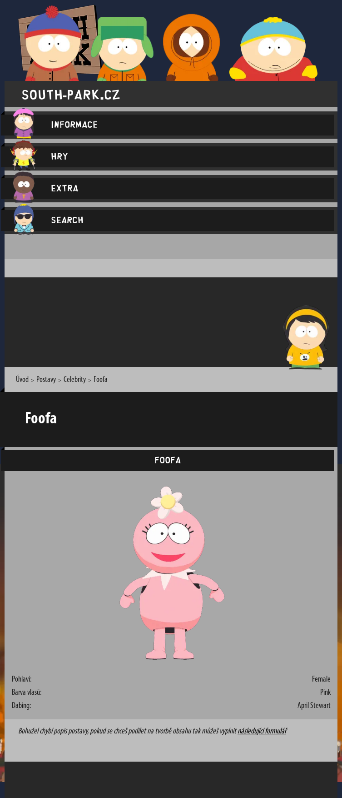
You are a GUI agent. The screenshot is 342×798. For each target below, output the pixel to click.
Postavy (46, 380)
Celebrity (75, 380)
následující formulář (262, 731)
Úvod (22, 380)
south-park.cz (70, 94)
